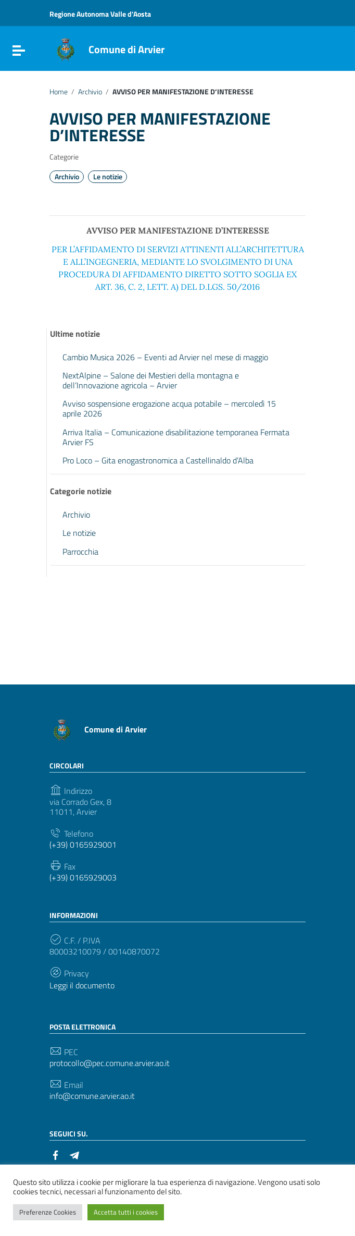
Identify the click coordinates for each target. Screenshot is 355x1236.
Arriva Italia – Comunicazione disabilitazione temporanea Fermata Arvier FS (175, 437)
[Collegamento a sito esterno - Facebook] (55, 1154)
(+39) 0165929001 (83, 845)
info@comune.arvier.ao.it (92, 1096)
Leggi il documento (82, 985)
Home (58, 91)
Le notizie (107, 176)
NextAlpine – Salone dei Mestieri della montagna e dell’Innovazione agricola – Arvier (150, 380)
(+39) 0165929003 (83, 878)
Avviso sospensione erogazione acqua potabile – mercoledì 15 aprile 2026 (169, 408)
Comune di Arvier (126, 49)
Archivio (90, 91)
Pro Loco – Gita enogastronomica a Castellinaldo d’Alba (157, 460)
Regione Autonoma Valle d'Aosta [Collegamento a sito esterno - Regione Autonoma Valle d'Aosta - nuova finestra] (100, 13)
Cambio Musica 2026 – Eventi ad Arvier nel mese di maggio (165, 357)
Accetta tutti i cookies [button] (126, 1212)
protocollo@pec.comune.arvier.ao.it (109, 1063)
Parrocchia (80, 551)
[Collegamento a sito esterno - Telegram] (74, 1154)
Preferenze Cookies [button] (47, 1212)
